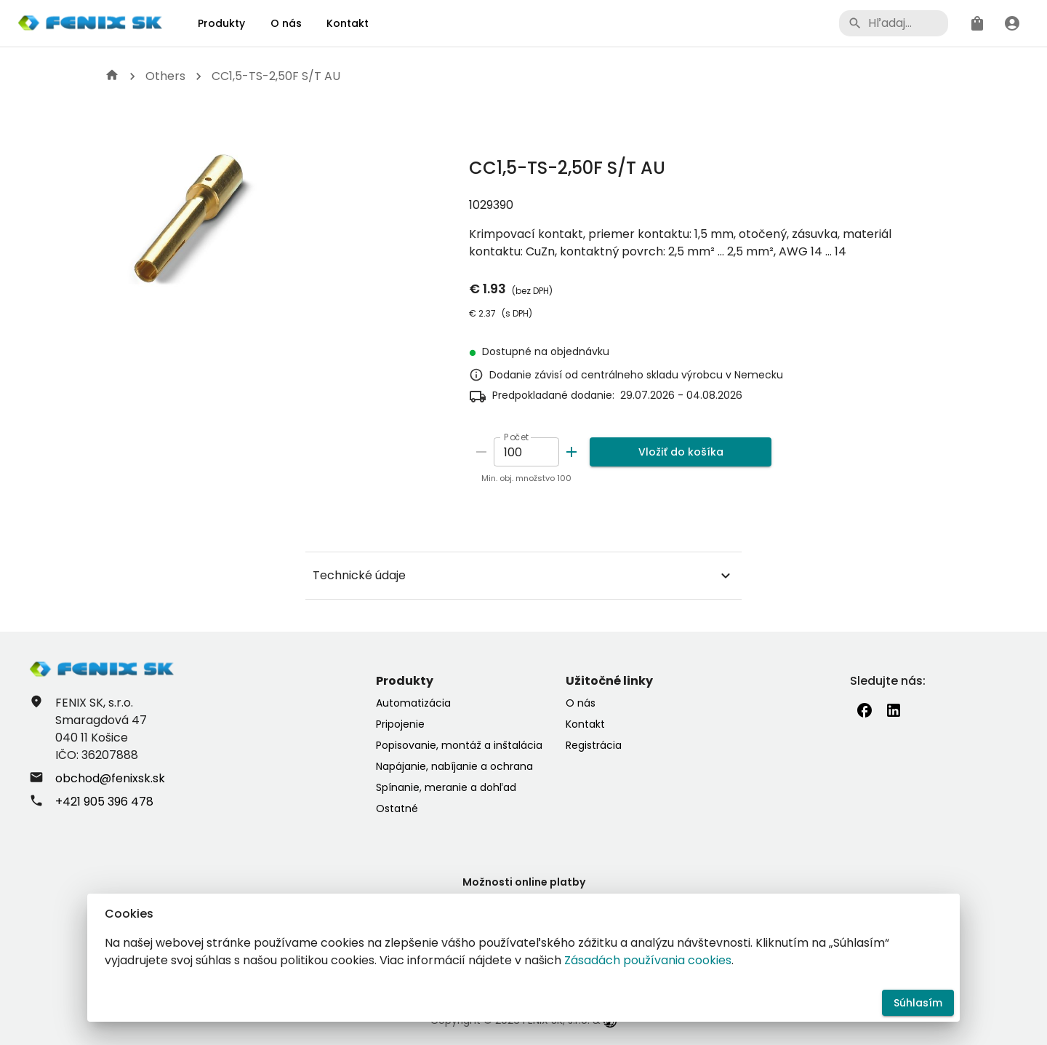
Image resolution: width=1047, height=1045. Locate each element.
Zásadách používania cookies (647, 960)
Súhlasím (918, 1003)
